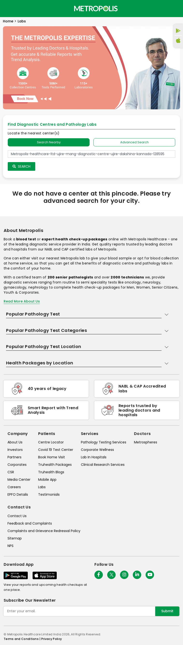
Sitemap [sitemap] (14, 538)
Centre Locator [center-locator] (51, 442)
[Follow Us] (98, 575)
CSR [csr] (10, 472)
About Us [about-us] (14, 442)
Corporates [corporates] (17, 464)
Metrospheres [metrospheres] (145, 442)
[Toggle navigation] (8, 8)
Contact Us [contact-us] (17, 515)
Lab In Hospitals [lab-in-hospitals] (93, 457)
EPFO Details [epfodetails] (17, 494)
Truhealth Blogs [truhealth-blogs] (51, 472)
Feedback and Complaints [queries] (29, 523)
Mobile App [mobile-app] (47, 479)
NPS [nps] (10, 545)
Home (8, 21)
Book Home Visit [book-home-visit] (51, 457)
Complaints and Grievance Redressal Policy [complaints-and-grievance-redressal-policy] (43, 530)
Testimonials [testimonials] (49, 494)
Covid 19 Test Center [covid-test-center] (55, 449)
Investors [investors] (15, 449)
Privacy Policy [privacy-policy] (51, 639)
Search (21, 166)
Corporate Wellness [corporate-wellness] (97, 449)
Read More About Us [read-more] (22, 301)
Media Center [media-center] (18, 479)
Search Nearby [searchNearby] (49, 142)
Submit (167, 611)
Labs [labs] (42, 487)
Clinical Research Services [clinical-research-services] (103, 464)
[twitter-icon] (111, 575)
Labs (22, 21)
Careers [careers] (14, 487)
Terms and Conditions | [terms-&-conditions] (22, 639)
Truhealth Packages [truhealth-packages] (55, 464)
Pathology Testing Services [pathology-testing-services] (103, 442)
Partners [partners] (14, 457)
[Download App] (16, 575)
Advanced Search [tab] (134, 142)
